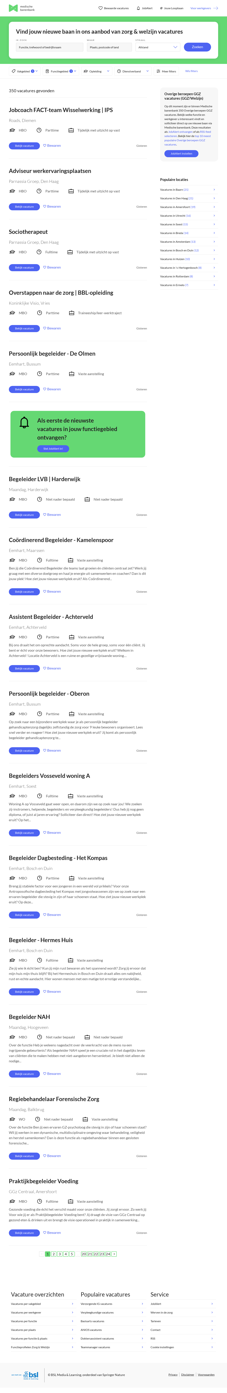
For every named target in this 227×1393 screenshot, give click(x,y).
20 (84, 1254)
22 (96, 1254)
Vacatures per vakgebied (26, 1303)
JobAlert (144, 8)
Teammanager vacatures (95, 1347)
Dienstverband (128, 71)
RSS (153, 1338)
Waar (91, 40)
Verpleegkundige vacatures (97, 1312)
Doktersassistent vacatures (97, 1338)
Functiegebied (59, 71)
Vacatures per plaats (23, 1329)
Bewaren (54, 145)
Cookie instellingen (162, 1347)
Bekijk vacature (24, 145)
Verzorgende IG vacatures (96, 1303)
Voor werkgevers (200, 8)
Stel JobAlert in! (53, 448)
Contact (155, 1329)
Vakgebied (22, 71)
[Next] (114, 1254)
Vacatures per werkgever (26, 1312)
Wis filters (191, 71)
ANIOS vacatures (91, 1329)
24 (108, 1254)
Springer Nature (114, 1375)
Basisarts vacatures (92, 1321)
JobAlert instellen (181, 153)
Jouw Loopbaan (171, 8)
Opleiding (92, 71)
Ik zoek (21, 40)
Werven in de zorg (162, 1312)
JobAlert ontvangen (180, 131)
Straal (140, 40)
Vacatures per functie (24, 1321)
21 (90, 1254)
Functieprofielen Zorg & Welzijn (30, 1347)
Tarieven (156, 1321)
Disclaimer (187, 1374)
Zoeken (197, 47)
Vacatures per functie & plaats (29, 1338)
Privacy (173, 1374)
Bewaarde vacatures (114, 8)
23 (102, 1254)
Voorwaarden (206, 1374)
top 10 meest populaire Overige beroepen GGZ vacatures (187, 140)
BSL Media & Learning (66, 1375)
